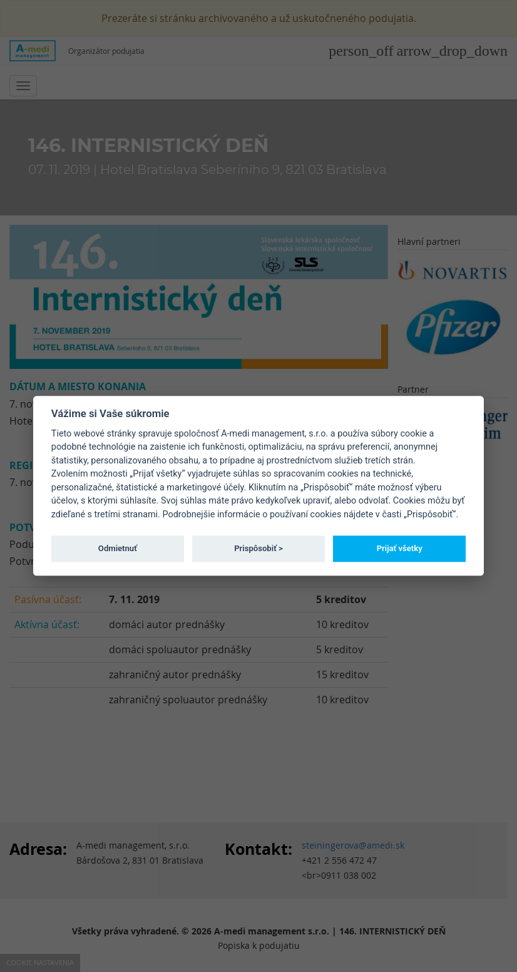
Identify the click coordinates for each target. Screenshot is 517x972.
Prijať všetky (399, 548)
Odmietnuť (117, 548)
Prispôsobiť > (258, 548)
